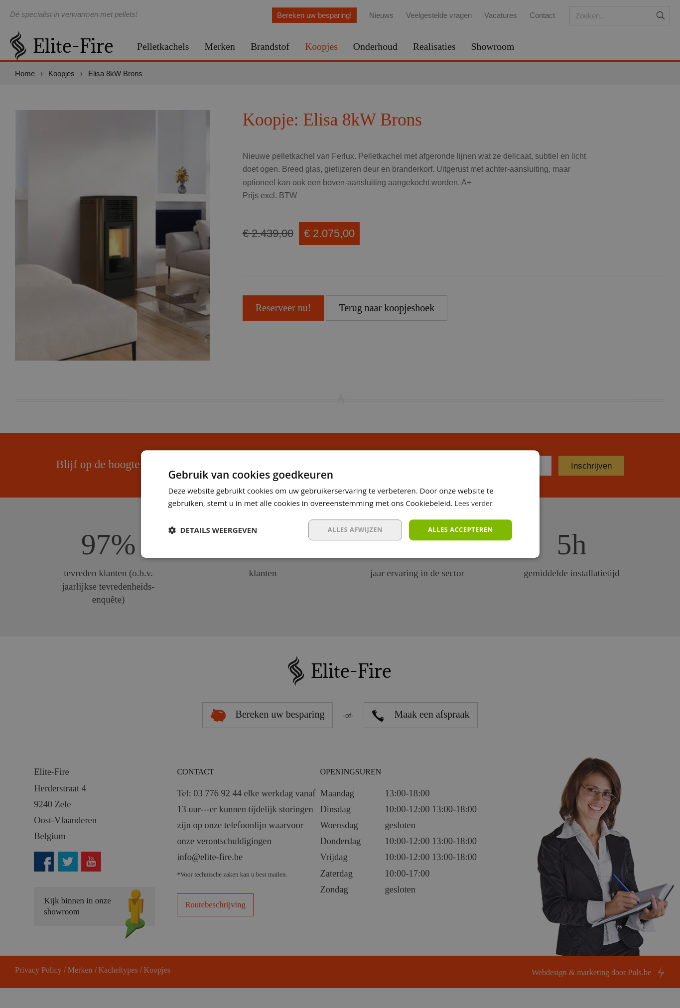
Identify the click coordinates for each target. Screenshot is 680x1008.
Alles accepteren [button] (458, 529)
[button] (213, 529)
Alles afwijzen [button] (348, 529)
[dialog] (340, 504)
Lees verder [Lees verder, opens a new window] (475, 502)
